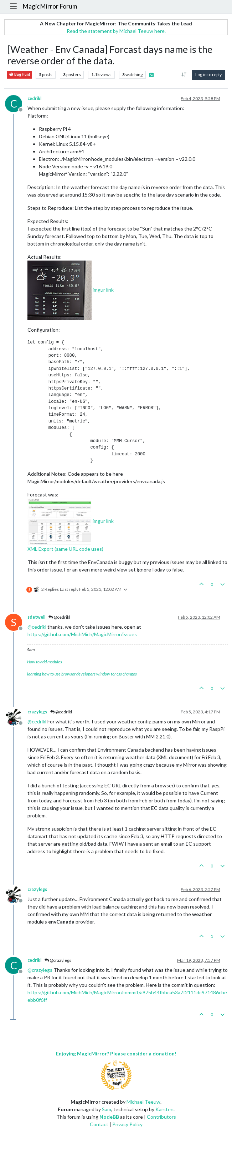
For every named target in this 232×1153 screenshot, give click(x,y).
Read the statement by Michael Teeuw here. (116, 31)
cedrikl (34, 98)
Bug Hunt (19, 74)
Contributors (161, 1117)
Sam (106, 1109)
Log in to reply (208, 74)
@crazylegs (58, 960)
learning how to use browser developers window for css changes (82, 674)
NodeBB (109, 1117)
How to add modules (44, 661)
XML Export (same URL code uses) (65, 549)
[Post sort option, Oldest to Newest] (184, 75)
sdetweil (36, 617)
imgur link (103, 290)
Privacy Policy (127, 1124)
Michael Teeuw (143, 1102)
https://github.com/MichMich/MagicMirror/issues (82, 634)
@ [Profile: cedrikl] (36, 627)
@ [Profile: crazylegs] (39, 970)
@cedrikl (59, 617)
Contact (99, 1124)
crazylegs (37, 711)
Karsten (164, 1109)
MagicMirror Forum (49, 6)
